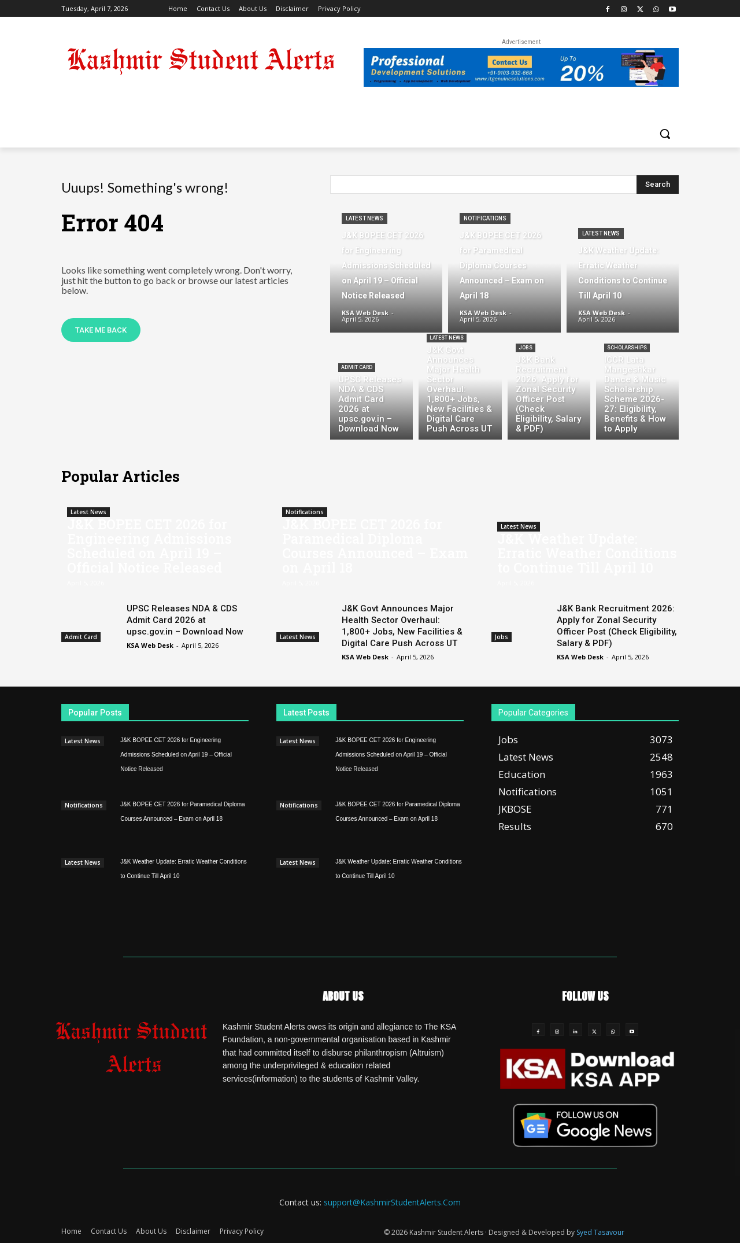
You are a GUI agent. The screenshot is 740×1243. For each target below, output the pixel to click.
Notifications (485, 218)
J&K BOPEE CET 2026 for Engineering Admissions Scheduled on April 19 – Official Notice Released (149, 545)
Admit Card (356, 367)
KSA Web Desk (150, 645)
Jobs (525, 348)
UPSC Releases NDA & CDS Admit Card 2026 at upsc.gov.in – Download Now (185, 620)
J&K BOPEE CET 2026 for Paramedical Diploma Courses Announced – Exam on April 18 (375, 545)
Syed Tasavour (600, 1232)
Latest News (364, 218)
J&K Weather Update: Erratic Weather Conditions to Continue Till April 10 (587, 553)
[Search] (658, 184)
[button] (665, 133)
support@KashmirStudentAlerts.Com (392, 1202)
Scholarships (627, 348)
